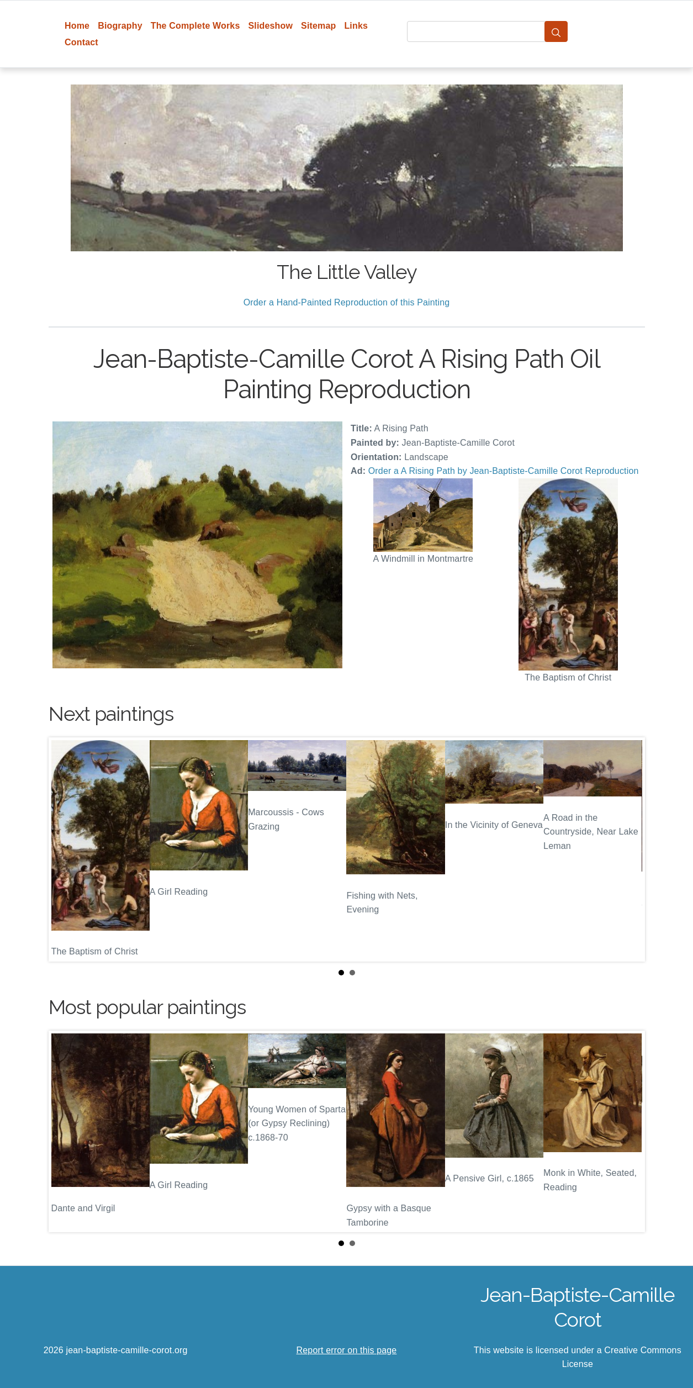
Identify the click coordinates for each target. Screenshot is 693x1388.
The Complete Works (195, 25)
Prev (66, 849)
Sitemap (318, 25)
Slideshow (270, 25)
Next (628, 849)
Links (356, 25)
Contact (81, 42)
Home (77, 25)
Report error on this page (347, 1350)
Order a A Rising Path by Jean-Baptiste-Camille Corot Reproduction (503, 471)
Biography (120, 25)
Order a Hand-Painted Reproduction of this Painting (347, 302)
